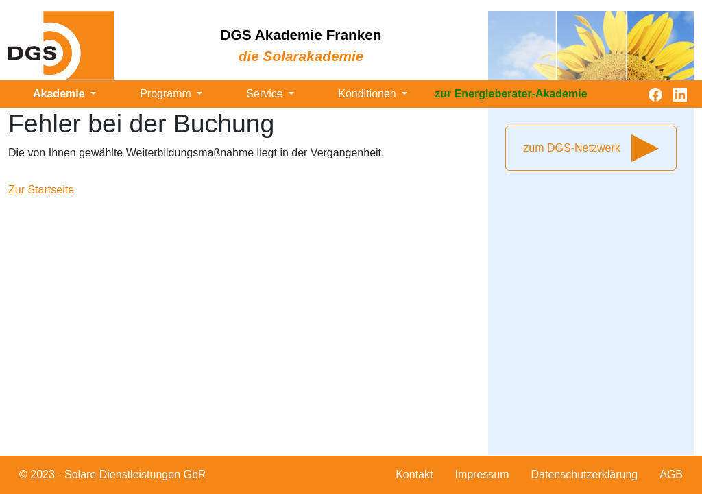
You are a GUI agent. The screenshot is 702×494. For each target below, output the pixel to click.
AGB (671, 474)
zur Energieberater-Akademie (511, 93)
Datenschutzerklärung (584, 474)
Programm (167, 93)
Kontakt (414, 474)
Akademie (60, 93)
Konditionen (368, 93)
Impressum (482, 474)
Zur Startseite (41, 190)
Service (266, 93)
